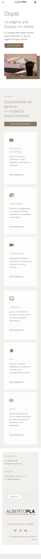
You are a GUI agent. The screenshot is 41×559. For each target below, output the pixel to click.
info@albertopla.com (13, 464)
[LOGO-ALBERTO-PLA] (20, 1)
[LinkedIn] (26, 531)
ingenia (34, 539)
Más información (16, 175)
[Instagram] (15, 531)
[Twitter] (20, 531)
